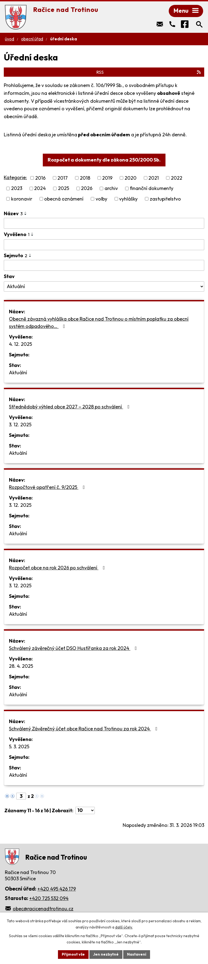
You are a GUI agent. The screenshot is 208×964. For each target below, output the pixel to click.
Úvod (9, 38)
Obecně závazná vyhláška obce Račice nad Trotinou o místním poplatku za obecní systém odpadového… (98, 322)
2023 (16, 188)
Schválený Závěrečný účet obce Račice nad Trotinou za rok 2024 (84, 729)
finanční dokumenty (151, 188)
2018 (85, 178)
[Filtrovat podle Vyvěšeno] (104, 244)
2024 (40, 188)
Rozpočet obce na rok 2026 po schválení (58, 568)
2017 (62, 178)
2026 (86, 188)
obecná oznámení (63, 199)
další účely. (124, 927)
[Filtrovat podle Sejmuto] (104, 265)
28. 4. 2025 (21, 666)
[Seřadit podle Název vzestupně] (26, 212)
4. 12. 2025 (20, 344)
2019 (107, 178)
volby (101, 199)
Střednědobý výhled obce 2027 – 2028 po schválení (70, 407)
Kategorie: (15, 177)
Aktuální (18, 372)
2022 (176, 178)
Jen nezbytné (106, 954)
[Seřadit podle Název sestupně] (26, 214)
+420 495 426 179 (56, 889)
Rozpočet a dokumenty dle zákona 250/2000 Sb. (104, 160)
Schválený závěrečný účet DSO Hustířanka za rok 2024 (74, 648)
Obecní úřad (32, 38)
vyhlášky (128, 199)
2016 (40, 178)
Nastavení (136, 954)
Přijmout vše (73, 954)
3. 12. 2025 (20, 424)
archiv (111, 188)
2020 (130, 178)
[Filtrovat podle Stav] (104, 286)
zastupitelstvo (165, 199)
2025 (63, 188)
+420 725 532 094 (49, 898)
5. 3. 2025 (19, 746)
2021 (153, 178)
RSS (149, 72)
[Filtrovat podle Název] (104, 223)
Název (13, 213)
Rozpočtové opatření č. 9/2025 (48, 487)
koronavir (21, 199)
